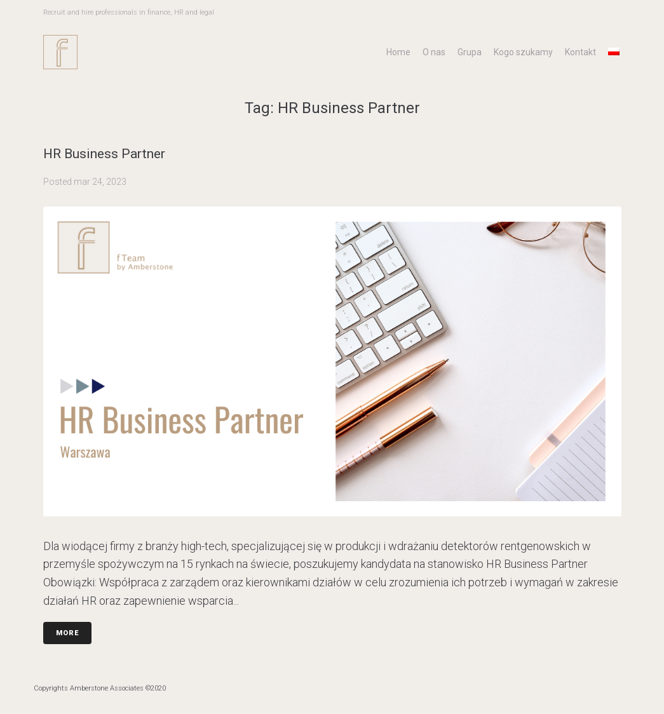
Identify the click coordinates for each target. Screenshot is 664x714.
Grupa (469, 52)
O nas (434, 52)
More (67, 633)
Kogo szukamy (523, 52)
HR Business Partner (104, 153)
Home (398, 52)
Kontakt (580, 52)
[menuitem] (614, 51)
